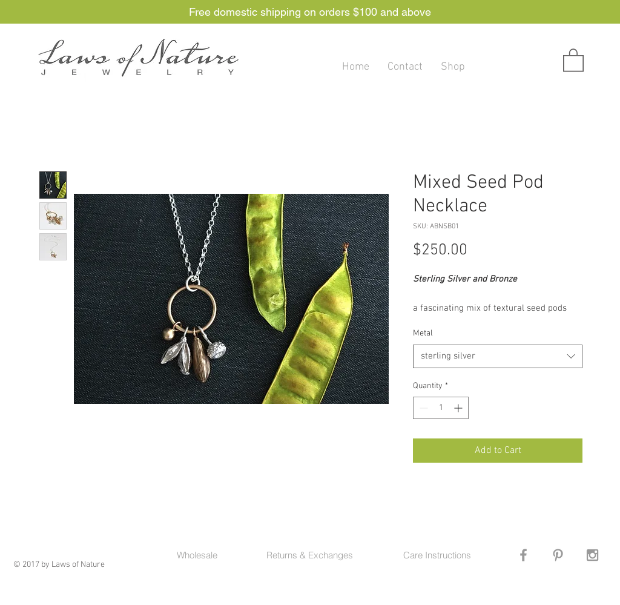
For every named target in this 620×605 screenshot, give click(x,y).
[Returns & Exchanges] (309, 554)
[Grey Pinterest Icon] (558, 555)
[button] (573, 59)
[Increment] (459, 407)
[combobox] (497, 356)
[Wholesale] (197, 555)
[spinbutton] (441, 407)
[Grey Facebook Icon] (523, 555)
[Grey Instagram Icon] (592, 555)
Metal (423, 333)
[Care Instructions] (437, 555)
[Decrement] (422, 407)
